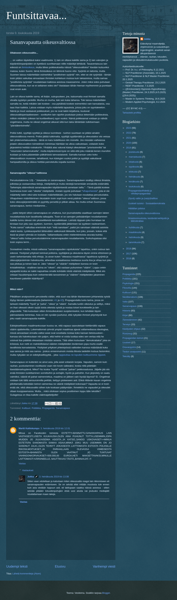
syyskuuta (134, 166)
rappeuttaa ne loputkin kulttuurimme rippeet (82, 355)
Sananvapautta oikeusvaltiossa (144, 213)
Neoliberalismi (129, 297)
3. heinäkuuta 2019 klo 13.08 (54, 476)
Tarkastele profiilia (131, 112)
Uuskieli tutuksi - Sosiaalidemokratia (146, 203)
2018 (129, 248)
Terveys (126, 324)
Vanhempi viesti (104, 566)
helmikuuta (135, 237)
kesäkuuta (134, 181)
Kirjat (125, 315)
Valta (124, 301)
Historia (126, 310)
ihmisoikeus (28, 67)
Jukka (30, 476)
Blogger (106, 593)
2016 (129, 258)
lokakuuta (134, 161)
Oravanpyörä (129, 347)
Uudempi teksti (17, 566)
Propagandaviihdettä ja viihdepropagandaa (140, 192)
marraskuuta (135, 156)
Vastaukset (27, 470)
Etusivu (60, 566)
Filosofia (126, 287)
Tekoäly (126, 356)
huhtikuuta (134, 227)
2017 (129, 253)
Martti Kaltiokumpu (29, 428)
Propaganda (48, 408)
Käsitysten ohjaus (131, 329)
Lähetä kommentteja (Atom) (27, 573)
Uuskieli (126, 342)
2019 (129, 147)
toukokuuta (135, 186)
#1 (55, 300)
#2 (61, 300)
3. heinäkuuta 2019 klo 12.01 (55, 428)
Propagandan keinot (132, 338)
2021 (129, 137)
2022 (129, 132)
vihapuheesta (90, 191)
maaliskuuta (135, 232)
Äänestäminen (129, 319)
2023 (129, 128)
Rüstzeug (127, 333)
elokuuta (133, 171)
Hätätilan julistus (136, 208)
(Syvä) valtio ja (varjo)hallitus (143, 198)
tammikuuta (135, 242)
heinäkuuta (135, 176)
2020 (129, 142)
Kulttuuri (26, 408)
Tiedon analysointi (131, 351)
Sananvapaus (63, 408)
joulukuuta (134, 152)
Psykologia (128, 283)
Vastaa (22, 463)
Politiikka (36, 408)
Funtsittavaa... (36, 15)
